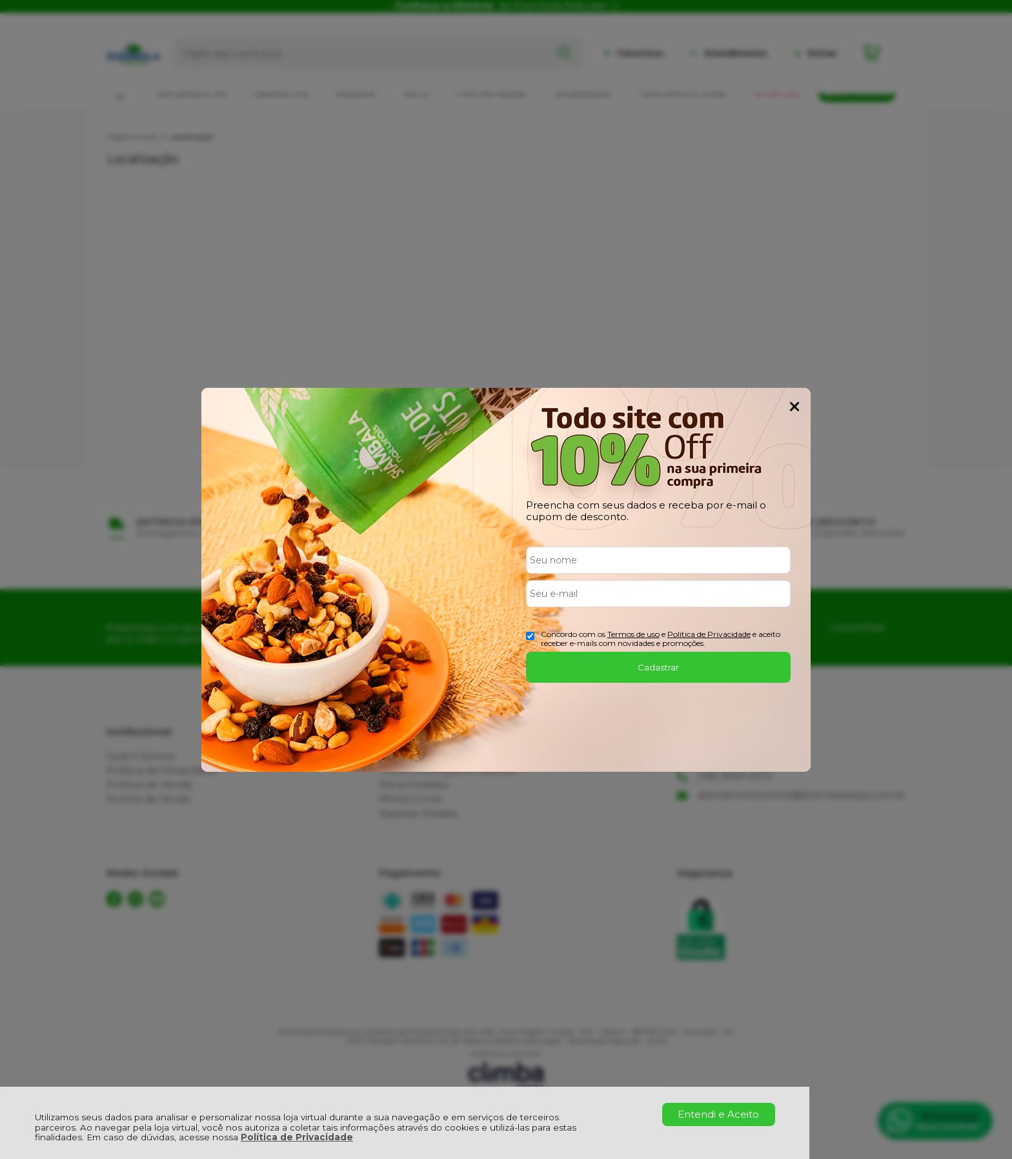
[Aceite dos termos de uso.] (530, 636)
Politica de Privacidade (709, 634)
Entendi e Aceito (718, 1114)
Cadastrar (658, 667)
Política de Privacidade (297, 1137)
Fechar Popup (794, 406)
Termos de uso (633, 634)
